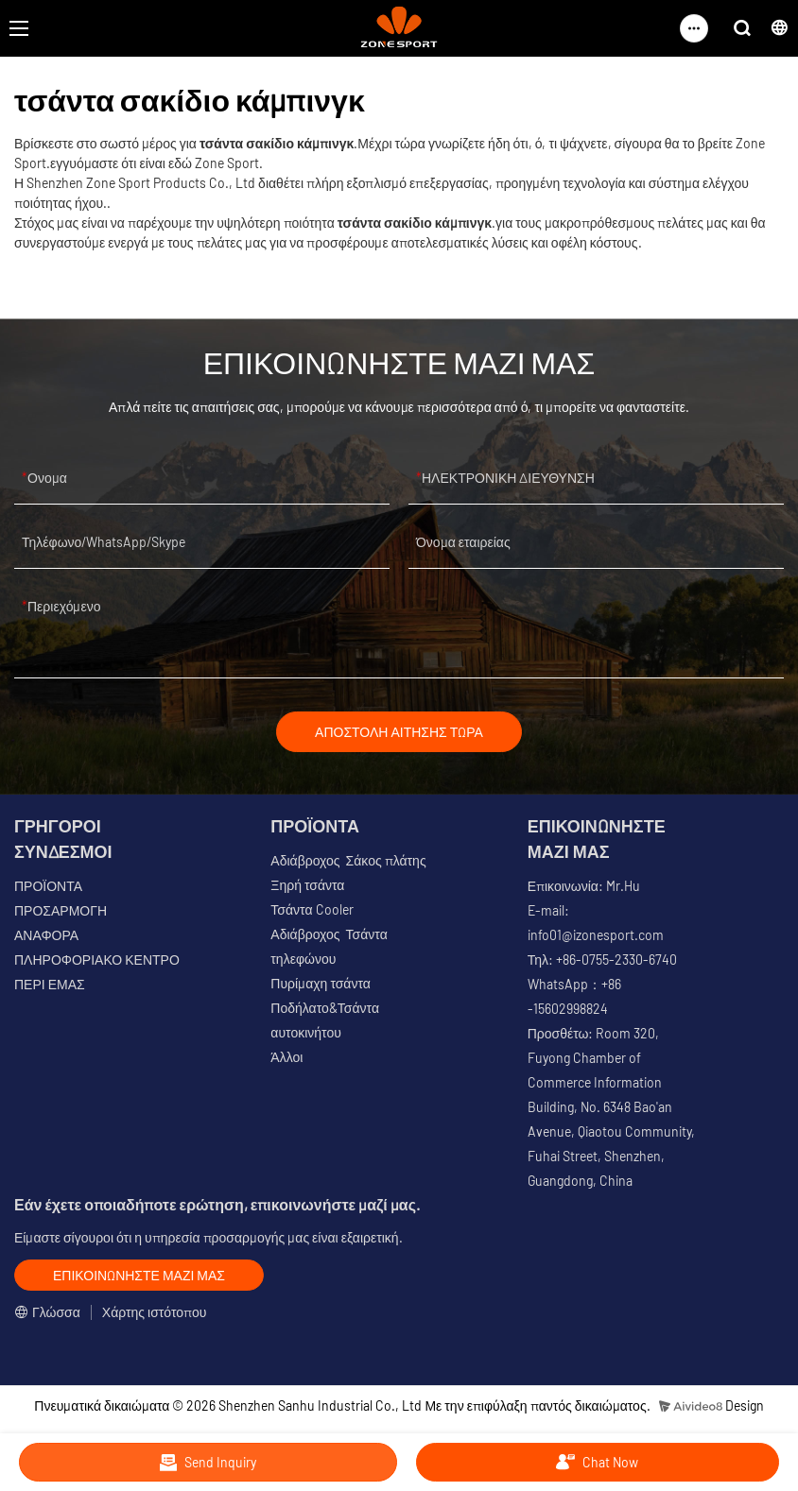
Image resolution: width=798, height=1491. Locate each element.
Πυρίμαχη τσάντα (320, 983)
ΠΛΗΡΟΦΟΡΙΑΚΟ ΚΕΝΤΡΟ (97, 959)
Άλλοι (286, 1057)
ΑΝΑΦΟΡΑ (46, 935)
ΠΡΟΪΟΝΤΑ (48, 886)
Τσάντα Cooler (311, 909)
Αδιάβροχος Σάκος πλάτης (347, 860)
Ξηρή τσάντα (307, 885)
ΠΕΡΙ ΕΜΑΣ (49, 984)
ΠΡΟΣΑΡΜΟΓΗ (60, 910)
